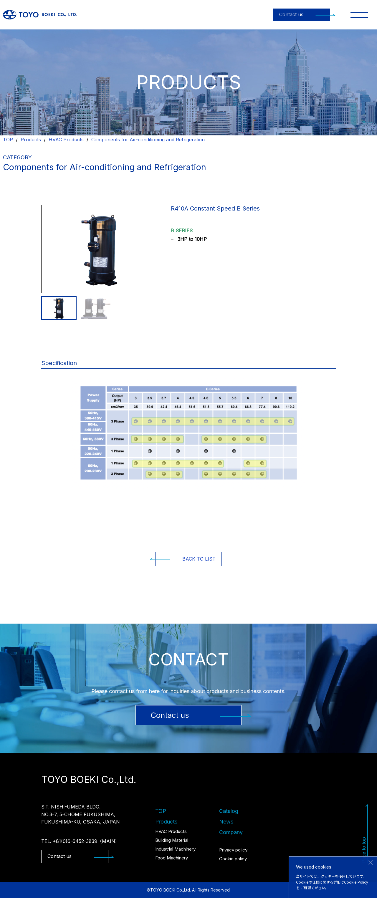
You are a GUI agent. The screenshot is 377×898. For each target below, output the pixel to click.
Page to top (365, 833)
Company (231, 832)
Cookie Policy (356, 882)
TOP (8, 140)
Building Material (171, 840)
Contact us (304, 14)
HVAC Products (66, 140)
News (226, 822)
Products (31, 140)
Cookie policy (233, 858)
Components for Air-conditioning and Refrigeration (148, 140)
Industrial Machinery (175, 849)
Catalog (228, 811)
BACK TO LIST (186, 559)
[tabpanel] (100, 249)
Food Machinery (171, 858)
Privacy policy (233, 850)
